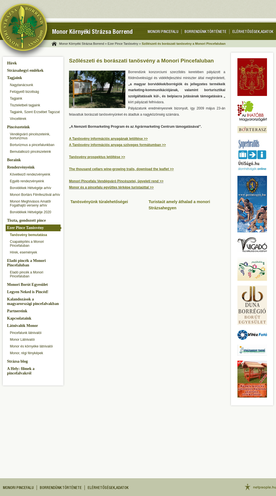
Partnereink (17, 311)
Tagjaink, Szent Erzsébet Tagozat (35, 112)
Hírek (12, 63)
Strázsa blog (17, 361)
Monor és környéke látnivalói (31, 346)
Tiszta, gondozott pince (26, 220)
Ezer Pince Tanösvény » (124, 43)
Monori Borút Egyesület (27, 284)
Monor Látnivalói (22, 340)
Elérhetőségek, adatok (252, 32)
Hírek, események (23, 252)
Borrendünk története (205, 32)
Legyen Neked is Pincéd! (27, 292)
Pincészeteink (18, 127)
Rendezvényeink (21, 167)
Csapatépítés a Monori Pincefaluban (27, 244)
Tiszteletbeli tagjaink (25, 105)
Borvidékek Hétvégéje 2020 (30, 212)
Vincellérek (18, 119)
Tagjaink (14, 78)
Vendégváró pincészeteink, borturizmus (30, 136)
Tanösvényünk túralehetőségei (99, 201)
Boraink (14, 160)
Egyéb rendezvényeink (27, 181)
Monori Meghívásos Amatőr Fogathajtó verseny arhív (30, 203)
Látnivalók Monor (22, 326)
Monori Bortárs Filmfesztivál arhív (35, 195)
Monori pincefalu (163, 32)
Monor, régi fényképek (26, 353)
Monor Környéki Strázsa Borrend (92, 32)
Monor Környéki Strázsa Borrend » (83, 43)
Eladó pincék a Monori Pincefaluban (26, 263)
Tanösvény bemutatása (28, 235)
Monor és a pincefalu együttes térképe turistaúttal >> (111, 187)
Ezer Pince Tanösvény (25, 228)
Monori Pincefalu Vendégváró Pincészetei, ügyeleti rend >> (116, 181)
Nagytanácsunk (21, 85)
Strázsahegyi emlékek (25, 70)
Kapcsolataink (19, 318)
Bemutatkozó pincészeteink (30, 152)
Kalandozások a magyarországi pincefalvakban (33, 301)
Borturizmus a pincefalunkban (32, 145)
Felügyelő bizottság (24, 92)
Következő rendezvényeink (30, 174)
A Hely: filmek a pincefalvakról (21, 371)
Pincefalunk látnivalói (25, 333)
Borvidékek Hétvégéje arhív (30, 188)
